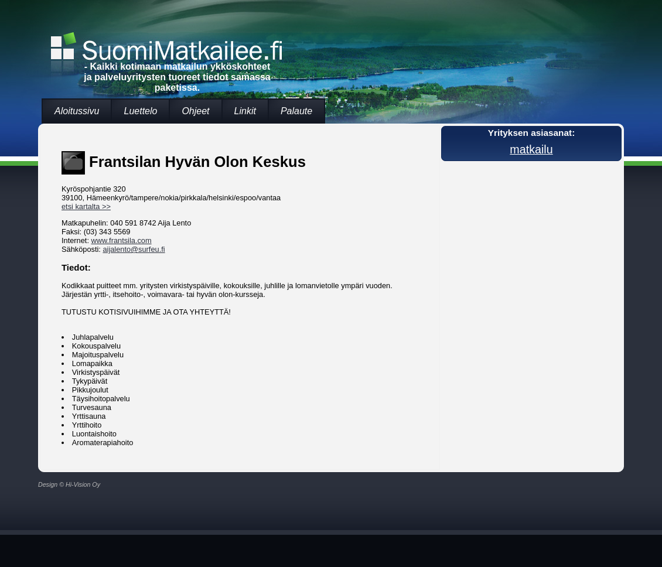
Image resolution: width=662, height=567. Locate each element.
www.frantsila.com (121, 240)
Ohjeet (195, 111)
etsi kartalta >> (86, 206)
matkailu (531, 149)
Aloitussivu (76, 111)
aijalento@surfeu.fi (134, 249)
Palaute (296, 111)
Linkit (245, 111)
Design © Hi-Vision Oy (69, 484)
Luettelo (140, 111)
